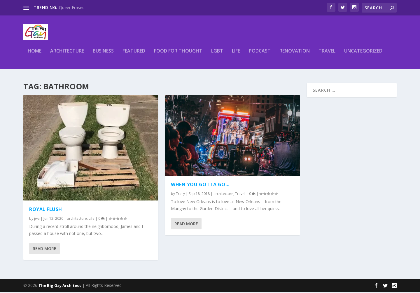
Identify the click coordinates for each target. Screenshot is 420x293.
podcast (260, 54)
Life (236, 54)
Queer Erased (72, 7)
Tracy (180, 194)
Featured (134, 54)
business (103, 54)
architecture (67, 54)
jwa (37, 219)
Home (34, 54)
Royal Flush (45, 210)
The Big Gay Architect (59, 286)
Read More (44, 249)
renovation (294, 54)
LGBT (217, 54)
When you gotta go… (200, 185)
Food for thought (178, 54)
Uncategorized (363, 54)
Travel (326, 54)
